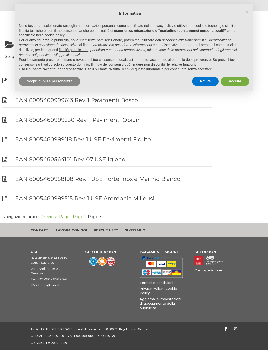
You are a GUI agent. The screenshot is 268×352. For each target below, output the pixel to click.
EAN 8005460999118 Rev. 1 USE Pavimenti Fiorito (83, 139)
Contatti (40, 230)
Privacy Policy (151, 288)
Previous (49, 216)
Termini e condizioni (156, 283)
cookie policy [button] (54, 35)
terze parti (95, 40)
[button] (247, 12)
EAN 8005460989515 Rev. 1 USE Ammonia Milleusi (84, 198)
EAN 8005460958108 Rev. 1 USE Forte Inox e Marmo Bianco (97, 178)
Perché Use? (106, 230)
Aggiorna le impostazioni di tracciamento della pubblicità (160, 303)
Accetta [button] (235, 81)
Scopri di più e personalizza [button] (49, 81)
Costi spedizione (208, 270)
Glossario (134, 230)
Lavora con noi (71, 230)
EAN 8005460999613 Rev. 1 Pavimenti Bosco (76, 100)
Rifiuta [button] (205, 81)
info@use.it (50, 285)
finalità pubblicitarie (73, 50)
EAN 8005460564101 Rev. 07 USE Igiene (70, 159)
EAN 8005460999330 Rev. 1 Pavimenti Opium (78, 119)
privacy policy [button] (163, 26)
